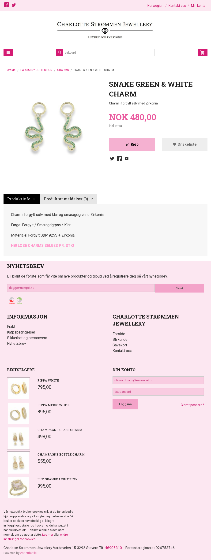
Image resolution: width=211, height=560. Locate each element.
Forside (10, 70)
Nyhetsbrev (16, 343)
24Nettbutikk (29, 553)
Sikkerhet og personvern (27, 338)
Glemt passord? (192, 407)
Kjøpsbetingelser (21, 332)
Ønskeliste (185, 144)
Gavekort (120, 345)
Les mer (48, 534)
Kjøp (132, 144)
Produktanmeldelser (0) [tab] (66, 198)
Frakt (11, 326)
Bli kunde (120, 339)
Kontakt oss (122, 351)
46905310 (116, 548)
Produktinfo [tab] (18, 198)
